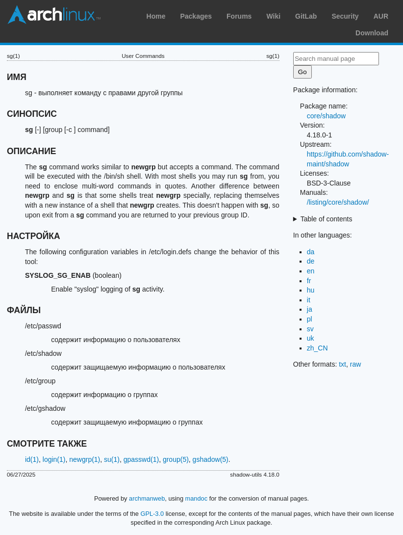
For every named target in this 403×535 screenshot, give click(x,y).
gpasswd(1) (141, 459)
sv (310, 329)
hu (311, 290)
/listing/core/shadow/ (338, 202)
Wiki (273, 16)
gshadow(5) (210, 459)
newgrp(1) (84, 459)
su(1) (112, 459)
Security (344, 16)
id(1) (32, 459)
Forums (239, 16)
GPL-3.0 (152, 513)
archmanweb (147, 498)
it (308, 300)
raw (355, 364)
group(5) (176, 459)
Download (371, 33)
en (311, 271)
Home (156, 16)
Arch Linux (54, 15)
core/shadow (326, 116)
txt (342, 364)
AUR (381, 16)
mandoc (196, 498)
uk (310, 338)
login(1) (54, 459)
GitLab (306, 16)
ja (309, 309)
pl (309, 319)
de (311, 261)
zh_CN (317, 348)
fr (309, 281)
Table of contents (327, 219)
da (311, 252)
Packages (196, 16)
